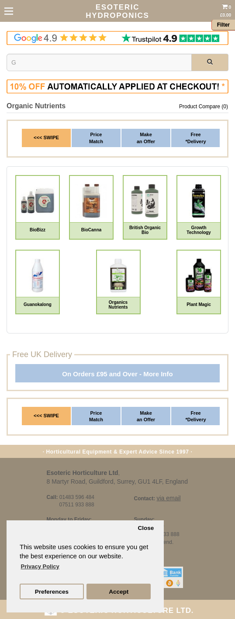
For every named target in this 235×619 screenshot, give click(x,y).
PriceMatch (96, 138)
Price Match (96, 416)
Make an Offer (146, 416)
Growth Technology (199, 230)
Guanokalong (38, 304)
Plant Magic (199, 304)
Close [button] (146, 528)
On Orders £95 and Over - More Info (117, 374)
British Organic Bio (145, 230)
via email (168, 498)
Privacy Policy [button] (40, 566)
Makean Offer (146, 138)
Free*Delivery (195, 138)
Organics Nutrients (118, 305)
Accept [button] (118, 591)
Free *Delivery (195, 416)
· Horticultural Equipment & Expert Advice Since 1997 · (118, 452)
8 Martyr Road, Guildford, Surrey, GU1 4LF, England (117, 481)
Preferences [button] (52, 591)
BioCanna (91, 229)
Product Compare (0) (203, 106)
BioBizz (37, 229)
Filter (223, 25)
